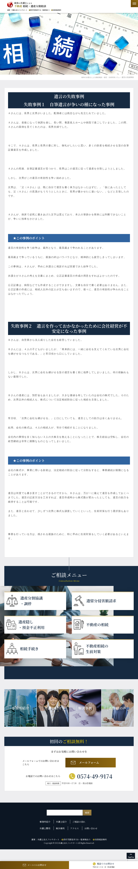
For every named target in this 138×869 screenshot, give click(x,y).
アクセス (74, 841)
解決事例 (61, 841)
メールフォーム (90, 775)
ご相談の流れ (79, 835)
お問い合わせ (91, 841)
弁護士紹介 (62, 835)
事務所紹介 (46, 835)
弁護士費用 (46, 841)
